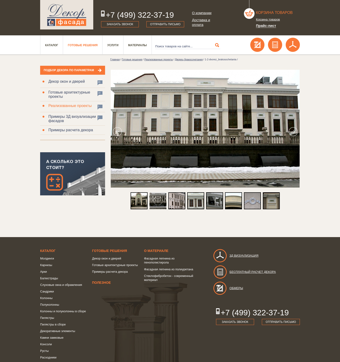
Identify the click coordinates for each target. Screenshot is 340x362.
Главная (115, 59)
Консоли (46, 344)
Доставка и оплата (201, 22)
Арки (43, 271)
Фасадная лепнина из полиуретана (168, 269)
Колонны (46, 298)
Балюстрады (49, 278)
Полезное (101, 282)
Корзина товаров (274, 13)
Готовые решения (83, 45)
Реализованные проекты (70, 106)
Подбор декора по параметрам (69, 70)
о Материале (156, 251)
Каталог (51, 45)
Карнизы (46, 265)
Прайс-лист (266, 26)
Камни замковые (52, 337)
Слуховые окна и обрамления (61, 285)
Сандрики (47, 291)
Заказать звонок (120, 24)
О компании (202, 13)
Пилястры (47, 318)
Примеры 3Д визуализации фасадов (72, 119)
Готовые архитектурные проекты (69, 94)
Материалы (137, 45)
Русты (44, 351)
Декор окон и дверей (66, 81)
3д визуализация (236, 255)
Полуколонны (49, 304)
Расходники (48, 357)
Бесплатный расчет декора (244, 272)
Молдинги (47, 258)
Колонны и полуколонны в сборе (63, 311)
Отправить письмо (165, 24)
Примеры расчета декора (70, 130)
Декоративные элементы (57, 331)
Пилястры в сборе (53, 324)
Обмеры (228, 288)
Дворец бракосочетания (189, 59)
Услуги (112, 45)
